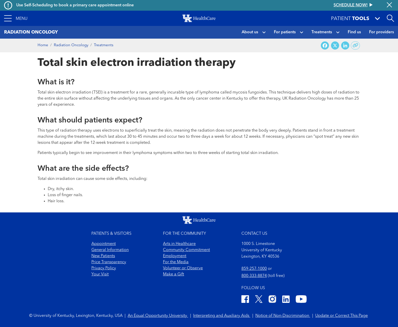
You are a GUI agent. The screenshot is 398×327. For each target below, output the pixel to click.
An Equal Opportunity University (158, 316)
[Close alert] (389, 5)
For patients (285, 32)
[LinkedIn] (286, 300)
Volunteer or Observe (183, 268)
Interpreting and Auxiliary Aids (221, 316)
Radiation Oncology (71, 45)
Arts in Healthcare (179, 244)
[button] (15, 18)
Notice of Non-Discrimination (282, 316)
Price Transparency (108, 262)
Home (43, 45)
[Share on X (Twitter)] (335, 45)
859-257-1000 (254, 269)
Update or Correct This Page (341, 316)
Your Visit (100, 274)
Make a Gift (173, 274)
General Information (110, 250)
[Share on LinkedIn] (345, 45)
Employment (174, 256)
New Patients (103, 256)
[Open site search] (390, 18)
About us (250, 32)
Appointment (103, 244)
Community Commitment (186, 250)
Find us (354, 32)
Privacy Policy (103, 268)
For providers (381, 32)
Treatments (321, 32)
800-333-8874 (254, 276)
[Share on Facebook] (325, 45)
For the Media (176, 262)
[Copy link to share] (355, 45)
